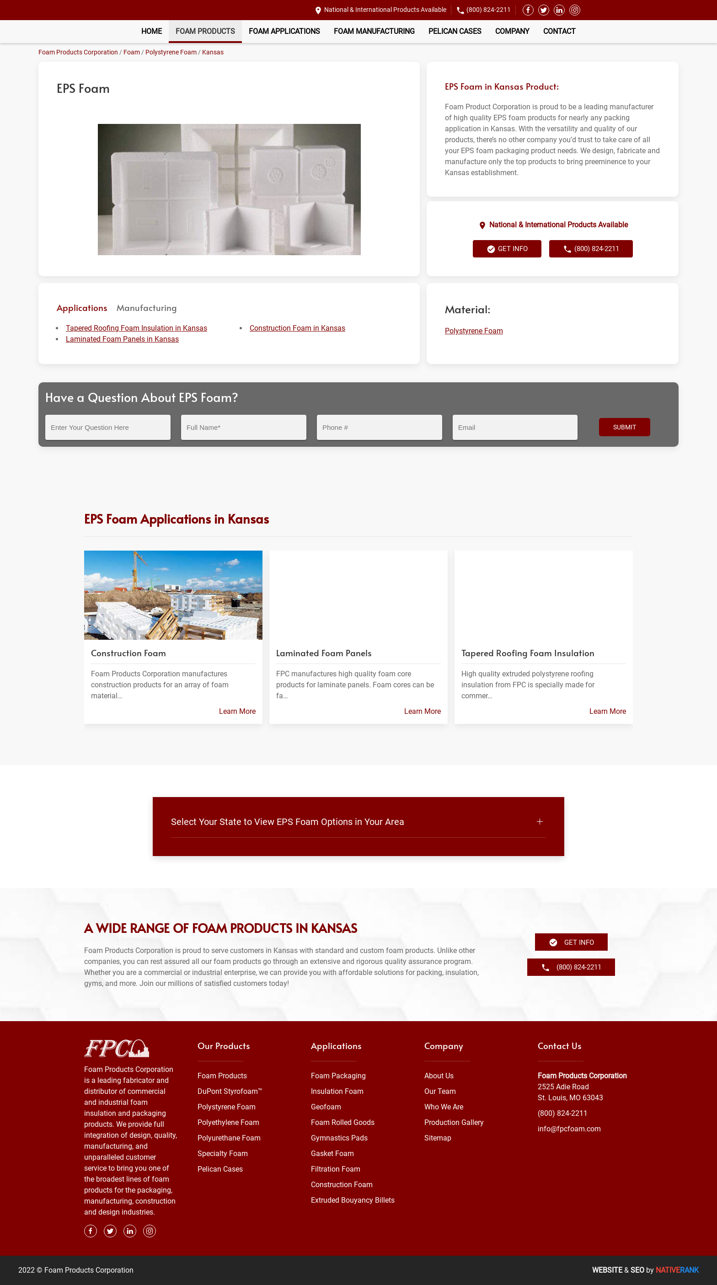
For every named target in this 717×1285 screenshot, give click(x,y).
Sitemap (437, 1138)
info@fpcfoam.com (569, 1128)
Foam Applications (284, 31)
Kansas (213, 52)
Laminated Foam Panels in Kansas (122, 339)
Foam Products (205, 31)
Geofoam (326, 1107)
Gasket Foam (332, 1153)
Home (151, 31)
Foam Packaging (338, 1075)
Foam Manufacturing (374, 31)
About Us (439, 1075)
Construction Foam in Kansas (297, 328)
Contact (559, 31)
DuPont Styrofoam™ (230, 1091)
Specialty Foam (223, 1153)
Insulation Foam (337, 1091)
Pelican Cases (455, 31)
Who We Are (443, 1107)
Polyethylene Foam (228, 1122)
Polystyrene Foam (171, 52)
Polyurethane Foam (229, 1138)
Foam (131, 52)
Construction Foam (342, 1184)
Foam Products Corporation (78, 52)
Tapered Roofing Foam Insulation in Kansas (136, 328)
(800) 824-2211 (488, 9)
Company (512, 31)
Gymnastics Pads (339, 1138)
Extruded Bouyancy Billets (353, 1200)
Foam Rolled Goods (343, 1122)
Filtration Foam (335, 1169)
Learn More (237, 711)
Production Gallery (454, 1122)
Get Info (507, 249)
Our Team (440, 1091)
